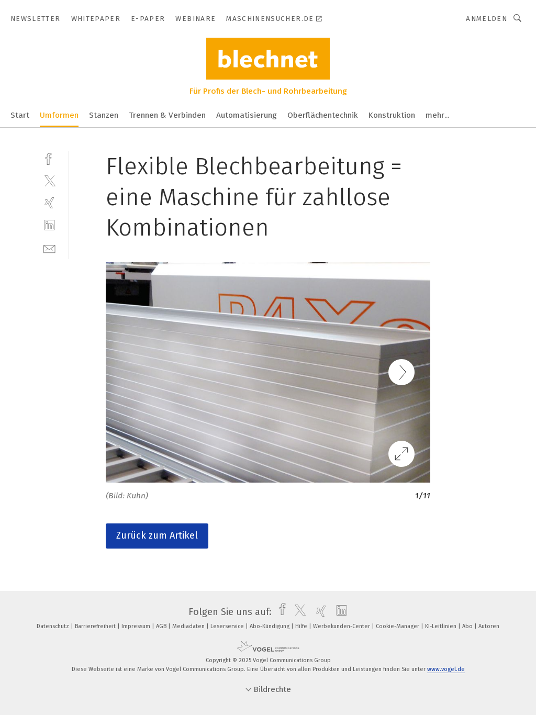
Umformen (59, 115)
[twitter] (49, 180)
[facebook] (49, 157)
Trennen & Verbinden (167, 115)
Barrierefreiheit (96, 626)
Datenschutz (54, 626)
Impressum (136, 626)
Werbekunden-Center (342, 626)
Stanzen (103, 115)
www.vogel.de (446, 669)
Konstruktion (391, 115)
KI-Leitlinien (441, 626)
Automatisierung (246, 115)
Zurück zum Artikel (157, 535)
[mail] (49, 247)
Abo (468, 626)
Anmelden (486, 18)
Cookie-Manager (398, 626)
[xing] (49, 202)
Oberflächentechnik (322, 115)
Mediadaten (189, 626)
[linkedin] (49, 225)
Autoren (488, 626)
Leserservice (227, 626)
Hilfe (302, 626)
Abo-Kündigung (270, 626)
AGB (162, 626)
